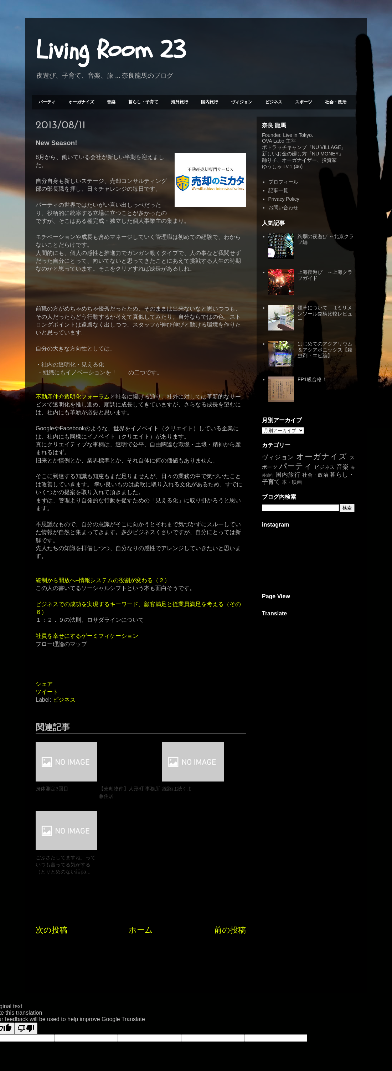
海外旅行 (179, 101)
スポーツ (303, 101)
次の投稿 (51, 868)
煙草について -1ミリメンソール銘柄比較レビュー (325, 314)
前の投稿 (230, 868)
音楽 (111, 101)
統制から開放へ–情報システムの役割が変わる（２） (103, 580)
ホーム (141, 868)
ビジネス (273, 101)
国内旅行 (209, 101)
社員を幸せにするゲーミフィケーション (87, 636)
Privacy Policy (283, 199)
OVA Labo (273, 141)
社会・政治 (335, 101)
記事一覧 (278, 190)
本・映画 (292, 482)
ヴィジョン (241, 101)
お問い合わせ (283, 207)
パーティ (47, 101)
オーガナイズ (81, 101)
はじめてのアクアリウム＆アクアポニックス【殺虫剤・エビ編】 (325, 350)
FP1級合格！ (312, 379)
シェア (44, 684)
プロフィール (283, 182)
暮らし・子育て (143, 101)
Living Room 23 (111, 50)
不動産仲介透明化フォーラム (73, 397)
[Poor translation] (26, 967)
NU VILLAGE (326, 147)
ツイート (47, 692)
